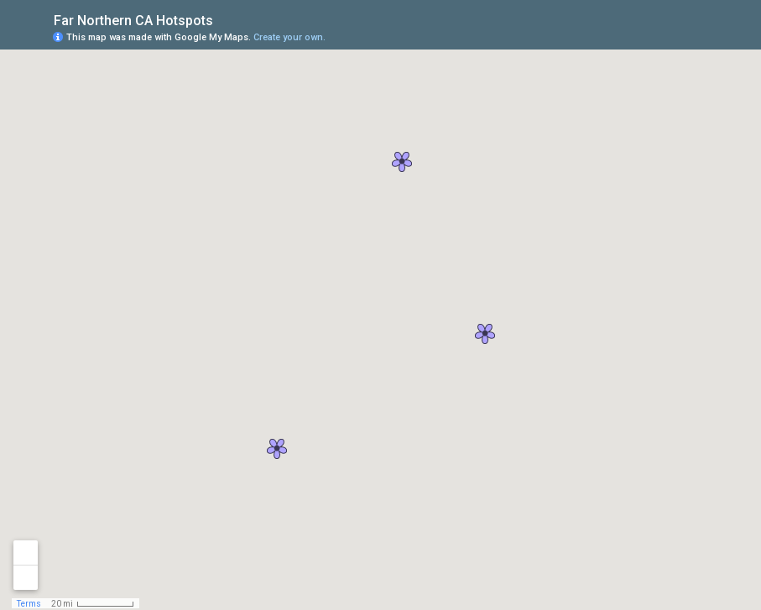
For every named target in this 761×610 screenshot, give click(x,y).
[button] (402, 162)
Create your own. (289, 37)
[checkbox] (226, 19)
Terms (29, 603)
